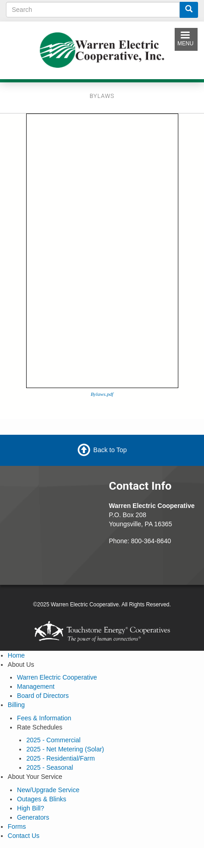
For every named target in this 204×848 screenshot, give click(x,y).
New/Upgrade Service (48, 790)
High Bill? (30, 808)
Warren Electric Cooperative (57, 677)
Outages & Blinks (41, 799)
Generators (33, 817)
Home (16, 655)
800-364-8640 (151, 541)
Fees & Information (44, 718)
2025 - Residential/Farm (60, 758)
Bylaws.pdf (102, 394)
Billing (16, 704)
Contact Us (23, 835)
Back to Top (110, 449)
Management (36, 686)
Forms (17, 826)
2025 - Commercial (53, 740)
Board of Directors (43, 695)
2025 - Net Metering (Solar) (65, 749)
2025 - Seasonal (49, 767)
